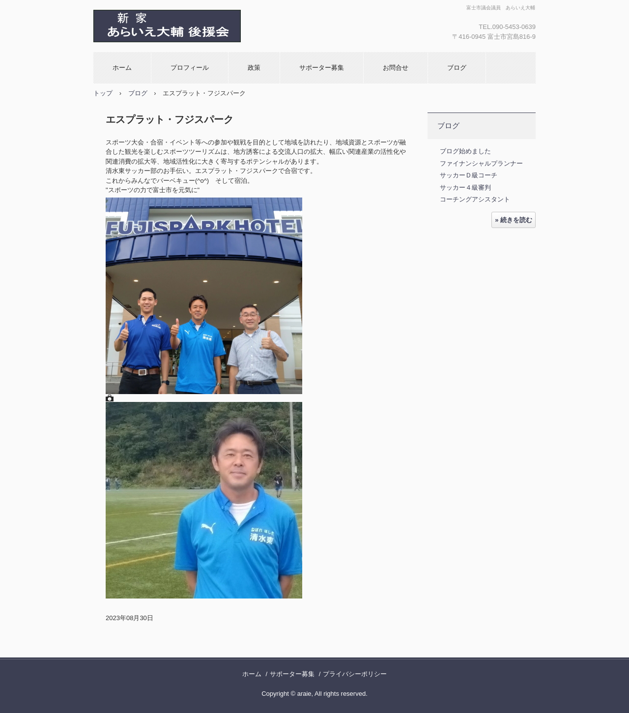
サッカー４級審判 (465, 187)
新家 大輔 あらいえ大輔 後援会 (199, 26)
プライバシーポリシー (355, 674)
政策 (254, 67)
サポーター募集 (321, 67)
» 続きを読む (513, 220)
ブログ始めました (465, 151)
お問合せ (395, 67)
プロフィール (190, 67)
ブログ (456, 67)
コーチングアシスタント (475, 199)
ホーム (122, 67)
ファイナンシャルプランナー (481, 163)
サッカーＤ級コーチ (468, 175)
